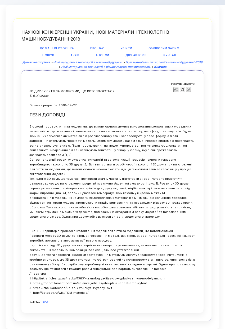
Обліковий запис (163, 48)
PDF (45, 302)
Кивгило (160, 67)
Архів (74, 55)
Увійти (126, 48)
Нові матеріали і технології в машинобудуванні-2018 (163, 62)
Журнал (169, 55)
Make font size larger (188, 89)
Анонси (102, 55)
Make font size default (182, 89)
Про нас (97, 48)
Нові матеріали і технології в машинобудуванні (87, 62)
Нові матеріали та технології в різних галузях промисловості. (106, 67)
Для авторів (136, 55)
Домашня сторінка (57, 48)
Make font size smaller (175, 89)
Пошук (48, 55)
